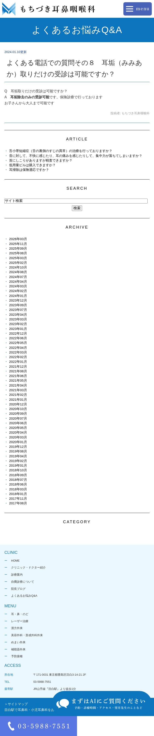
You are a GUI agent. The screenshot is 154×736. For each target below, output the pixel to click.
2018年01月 (18, 494)
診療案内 (17, 574)
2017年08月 (18, 503)
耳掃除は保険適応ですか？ (29, 170)
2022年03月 (18, 352)
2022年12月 (18, 333)
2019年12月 (18, 446)
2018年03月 (18, 489)
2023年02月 (18, 324)
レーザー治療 (19, 621)
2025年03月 (18, 258)
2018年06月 (18, 484)
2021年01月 (18, 399)
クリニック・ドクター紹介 (28, 567)
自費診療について (22, 581)
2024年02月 (18, 291)
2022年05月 (18, 343)
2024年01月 (18, 296)
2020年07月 (18, 418)
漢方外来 (17, 628)
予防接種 (17, 656)
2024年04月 (18, 281)
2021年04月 (18, 385)
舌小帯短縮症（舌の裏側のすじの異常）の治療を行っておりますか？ (60, 151)
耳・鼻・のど (19, 614)
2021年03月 (18, 390)
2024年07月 (18, 277)
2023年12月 (18, 300)
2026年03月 (18, 239)
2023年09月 (18, 305)
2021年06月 (18, 376)
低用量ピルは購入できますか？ (32, 165)
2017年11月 (18, 498)
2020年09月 (18, 413)
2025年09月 (18, 248)
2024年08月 (18, 272)
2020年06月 (18, 423)
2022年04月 (18, 347)
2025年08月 (18, 253)
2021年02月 (18, 395)
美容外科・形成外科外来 (27, 635)
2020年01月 (18, 442)
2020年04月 (18, 432)
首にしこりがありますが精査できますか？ (40, 160)
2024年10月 (18, 267)
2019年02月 (18, 461)
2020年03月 (18, 437)
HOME (15, 560)
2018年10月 (18, 470)
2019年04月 (18, 456)
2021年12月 (18, 366)
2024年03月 (18, 286)
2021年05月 (18, 380)
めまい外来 (18, 642)
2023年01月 (18, 329)
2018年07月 (18, 479)
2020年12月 (18, 404)
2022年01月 (18, 361)
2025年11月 (18, 244)
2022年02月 (18, 357)
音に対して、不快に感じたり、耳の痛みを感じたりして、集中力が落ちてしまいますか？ (75, 156)
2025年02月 (18, 262)
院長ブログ (18, 588)
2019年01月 (18, 465)
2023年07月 (18, 310)
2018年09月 (18, 475)
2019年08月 (18, 451)
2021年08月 (18, 371)
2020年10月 (18, 409)
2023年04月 (18, 314)
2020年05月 (18, 428)
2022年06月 (18, 338)
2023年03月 (18, 319)
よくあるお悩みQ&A (24, 595)
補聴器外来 (18, 649)
